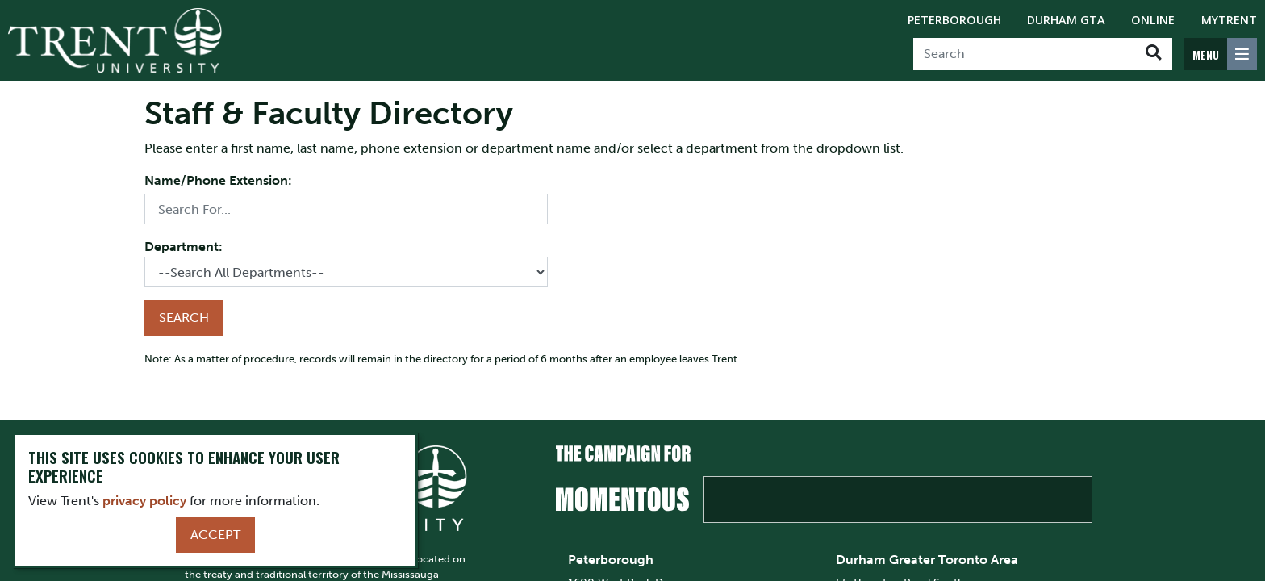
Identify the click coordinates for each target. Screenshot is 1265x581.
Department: (183, 246)
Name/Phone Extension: (218, 180)
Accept (215, 534)
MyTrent (1229, 19)
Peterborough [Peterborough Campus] (954, 19)
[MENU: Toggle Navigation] (1220, 54)
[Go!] (1153, 54)
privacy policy (144, 500)
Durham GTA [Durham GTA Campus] (1066, 19)
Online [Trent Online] (1153, 19)
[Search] (1024, 54)
